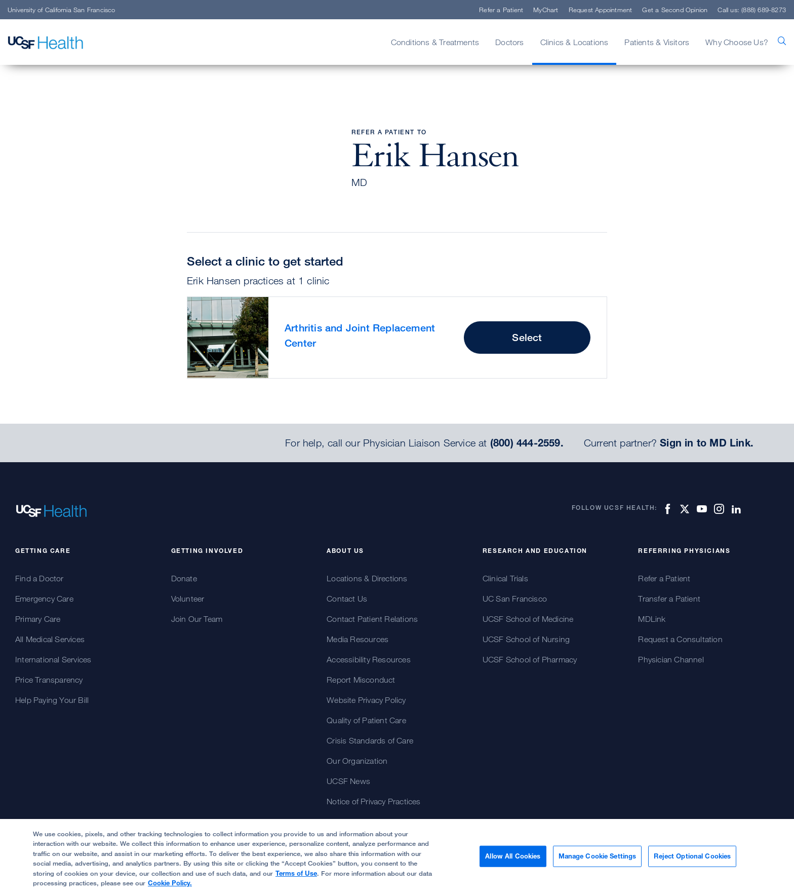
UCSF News (348, 781)
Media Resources (357, 639)
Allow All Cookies (512, 856)
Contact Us (347, 598)
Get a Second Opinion (674, 10)
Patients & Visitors (656, 42)
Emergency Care (44, 598)
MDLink (651, 618)
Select (527, 337)
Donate (184, 578)
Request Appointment (600, 10)
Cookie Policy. (170, 883)
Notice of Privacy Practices (373, 801)
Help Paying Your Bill (52, 699)
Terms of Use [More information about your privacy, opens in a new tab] (296, 873)
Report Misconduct (361, 679)
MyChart (545, 10)
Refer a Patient (501, 10)
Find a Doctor (39, 578)
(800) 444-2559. (527, 443)
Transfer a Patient (669, 598)
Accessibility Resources (369, 659)
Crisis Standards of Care (370, 740)
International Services (53, 659)
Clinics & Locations (574, 42)
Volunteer (188, 598)
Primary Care (37, 618)
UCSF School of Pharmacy (530, 659)
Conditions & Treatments (435, 42)
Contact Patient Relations (372, 618)
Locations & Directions (367, 578)
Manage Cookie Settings (598, 856)
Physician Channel (670, 659)
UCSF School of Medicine (528, 618)
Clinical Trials (505, 578)
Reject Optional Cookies (692, 856)
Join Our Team (197, 618)
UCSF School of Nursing (526, 639)
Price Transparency (49, 679)
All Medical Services (50, 639)
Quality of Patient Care (366, 720)
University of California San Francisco (61, 10)
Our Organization (357, 760)
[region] (397, 857)
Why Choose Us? (736, 42)
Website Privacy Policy (366, 699)
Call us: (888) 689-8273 (752, 10)
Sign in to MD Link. (706, 443)
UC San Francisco (515, 598)
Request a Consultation (680, 639)
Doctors (509, 42)
